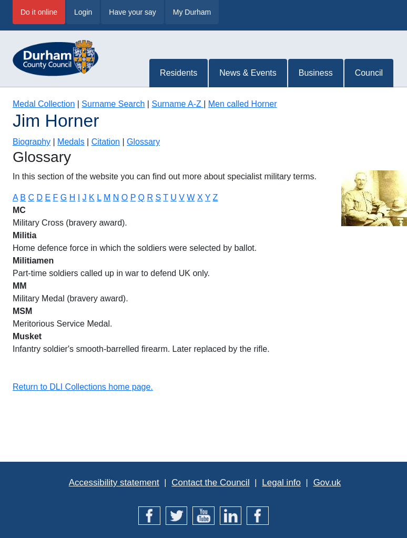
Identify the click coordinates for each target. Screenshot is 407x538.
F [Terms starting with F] (55, 197)
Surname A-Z (177, 103)
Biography (31, 141)
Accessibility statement (114, 483)
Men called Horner (242, 103)
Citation (105, 141)
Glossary (143, 141)
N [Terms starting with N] (116, 197)
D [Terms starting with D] (39, 197)
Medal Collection (44, 103)
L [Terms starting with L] (99, 197)
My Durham (192, 12)
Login (83, 12)
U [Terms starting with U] (173, 197)
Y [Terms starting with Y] (207, 197)
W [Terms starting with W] (191, 197)
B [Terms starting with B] (23, 197)
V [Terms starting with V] (182, 197)
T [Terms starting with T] (165, 197)
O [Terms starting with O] (124, 197)
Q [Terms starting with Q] (141, 197)
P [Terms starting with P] (133, 197)
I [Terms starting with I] (79, 197)
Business (316, 72)
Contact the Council (210, 483)
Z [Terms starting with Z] (215, 197)
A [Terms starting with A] (15, 197)
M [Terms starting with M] (107, 197)
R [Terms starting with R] (150, 197)
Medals (71, 141)
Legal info (281, 483)
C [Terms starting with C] (31, 197)
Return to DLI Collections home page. (83, 386)
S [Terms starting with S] (158, 197)
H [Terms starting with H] (72, 197)
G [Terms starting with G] (63, 197)
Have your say (132, 12)
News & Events (247, 72)
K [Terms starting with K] (92, 197)
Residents (178, 72)
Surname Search (113, 103)
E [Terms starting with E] (47, 197)
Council (369, 72)
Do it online (39, 12)
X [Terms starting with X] (200, 197)
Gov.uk (327, 483)
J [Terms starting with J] (85, 197)
